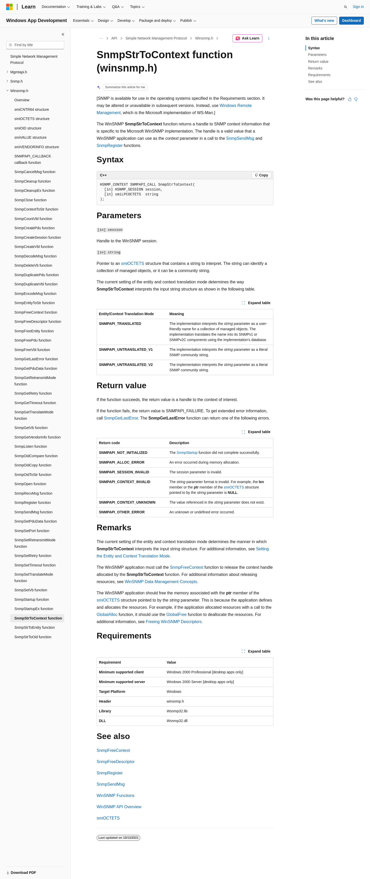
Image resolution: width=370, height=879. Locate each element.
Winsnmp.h (204, 38)
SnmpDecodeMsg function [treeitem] (35, 256)
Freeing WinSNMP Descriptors (174, 622)
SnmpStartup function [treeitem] (31, 599)
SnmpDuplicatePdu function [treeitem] (36, 275)
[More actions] (268, 38)
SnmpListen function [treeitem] (30, 446)
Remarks (315, 68)
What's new (324, 20)
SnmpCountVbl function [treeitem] (33, 219)
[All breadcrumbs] (101, 38)
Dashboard (351, 20)
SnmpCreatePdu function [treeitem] (34, 228)
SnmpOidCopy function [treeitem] (32, 465)
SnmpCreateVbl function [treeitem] (33, 247)
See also (315, 81)
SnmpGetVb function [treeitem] (31, 428)
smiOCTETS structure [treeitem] (32, 119)
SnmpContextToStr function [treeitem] (36, 209)
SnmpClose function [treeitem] (30, 200)
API (114, 38)
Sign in (358, 7)
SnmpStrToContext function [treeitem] (38, 618)
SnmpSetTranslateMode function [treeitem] (33, 577)
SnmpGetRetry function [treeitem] (33, 393)
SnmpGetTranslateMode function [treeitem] (33, 415)
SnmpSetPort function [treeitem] (31, 531)
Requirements (319, 75)
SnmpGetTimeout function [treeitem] (35, 403)
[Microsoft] (9, 7)
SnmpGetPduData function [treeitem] (35, 368)
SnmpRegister (110, 145)
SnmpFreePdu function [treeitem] (32, 340)
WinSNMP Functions (115, 795)
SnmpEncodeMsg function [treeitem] (35, 294)
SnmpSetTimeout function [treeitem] (35, 565)
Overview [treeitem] (21, 100)
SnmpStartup (187, 453)
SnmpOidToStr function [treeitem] (32, 475)
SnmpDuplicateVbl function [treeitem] (36, 284)
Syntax (314, 48)
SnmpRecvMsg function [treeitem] (33, 493)
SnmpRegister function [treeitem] (32, 503)
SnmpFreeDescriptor (116, 762)
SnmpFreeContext (186, 567)
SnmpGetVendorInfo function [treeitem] (37, 437)
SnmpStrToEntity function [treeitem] (34, 627)
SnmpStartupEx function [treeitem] (33, 609)
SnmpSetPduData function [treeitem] (35, 521)
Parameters (317, 55)
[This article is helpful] (350, 99)
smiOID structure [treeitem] (27, 128)
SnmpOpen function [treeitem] (30, 484)
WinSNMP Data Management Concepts (161, 582)
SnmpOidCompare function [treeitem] (36, 456)
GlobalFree (176, 614)
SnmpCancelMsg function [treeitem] (34, 172)
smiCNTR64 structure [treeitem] (31, 109)
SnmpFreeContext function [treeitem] (35, 312)
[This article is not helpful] (356, 99)
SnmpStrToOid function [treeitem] (32, 637)
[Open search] (345, 7)
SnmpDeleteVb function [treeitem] (33, 265)
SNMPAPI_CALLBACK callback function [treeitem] (32, 159)
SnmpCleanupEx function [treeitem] (34, 190)
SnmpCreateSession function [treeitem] (37, 237)
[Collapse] (63, 34)
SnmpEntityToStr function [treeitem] (34, 303)
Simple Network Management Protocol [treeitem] (34, 59)
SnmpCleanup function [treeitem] (32, 181)
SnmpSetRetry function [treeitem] (32, 556)
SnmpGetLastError (121, 418)
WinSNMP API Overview (119, 807)
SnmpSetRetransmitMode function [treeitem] (34, 543)
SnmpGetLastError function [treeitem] (36, 359)
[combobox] (35, 45)
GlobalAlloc (107, 614)
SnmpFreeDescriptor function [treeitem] (37, 321)
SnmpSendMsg (240, 138)
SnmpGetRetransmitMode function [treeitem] (35, 381)
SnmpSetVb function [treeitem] (30, 590)
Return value (318, 61)
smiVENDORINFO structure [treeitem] (36, 147)
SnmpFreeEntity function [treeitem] (34, 331)
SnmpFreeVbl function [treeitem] (32, 350)
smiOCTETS (132, 263)
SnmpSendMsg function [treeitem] (33, 512)
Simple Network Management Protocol (156, 38)
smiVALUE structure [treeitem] (30, 137)
